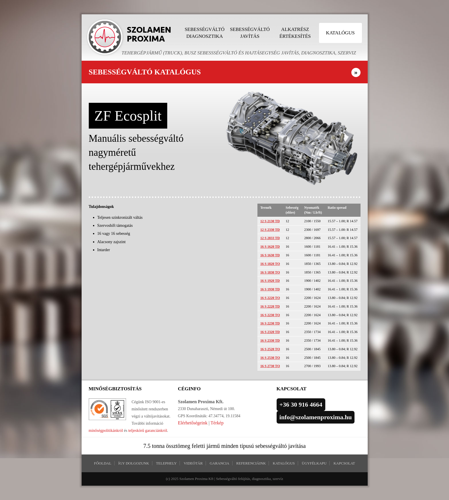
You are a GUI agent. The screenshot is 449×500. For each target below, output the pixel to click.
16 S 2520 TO (270, 349)
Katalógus (340, 33)
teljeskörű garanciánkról (147, 430)
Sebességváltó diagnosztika (204, 33)
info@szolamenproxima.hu (315, 417)
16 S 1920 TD (270, 281)
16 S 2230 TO (270, 315)
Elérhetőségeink (192, 422)
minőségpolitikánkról (106, 430)
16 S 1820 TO (270, 264)
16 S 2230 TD (270, 323)
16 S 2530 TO (270, 358)
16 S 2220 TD (270, 306)
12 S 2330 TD (270, 230)
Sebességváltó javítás (250, 33)
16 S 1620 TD (270, 247)
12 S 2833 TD (270, 238)
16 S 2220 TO (270, 298)
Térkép (216, 422)
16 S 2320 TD (270, 332)
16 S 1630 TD (270, 255)
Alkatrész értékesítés (295, 33)
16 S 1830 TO (270, 272)
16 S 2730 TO (270, 366)
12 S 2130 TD (270, 221)
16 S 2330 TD (270, 340)
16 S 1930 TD (270, 289)
